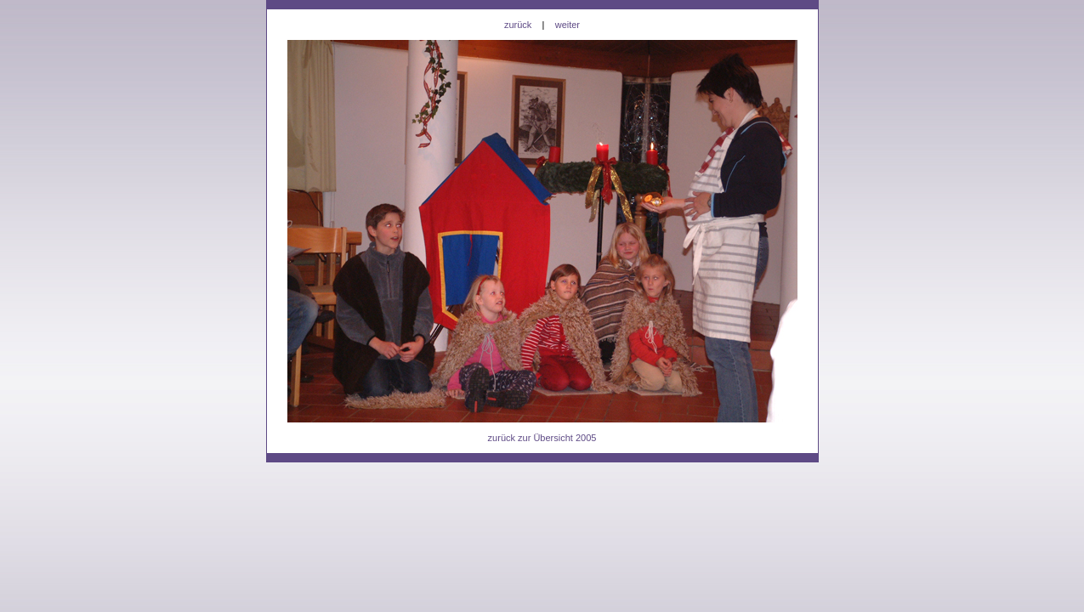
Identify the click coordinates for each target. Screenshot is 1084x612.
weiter (567, 25)
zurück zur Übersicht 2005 (542, 438)
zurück (517, 25)
